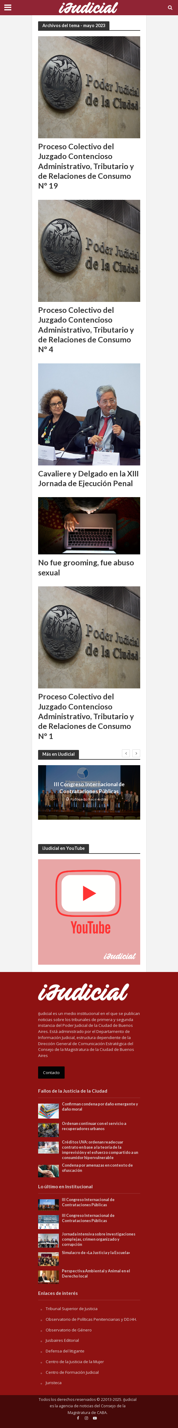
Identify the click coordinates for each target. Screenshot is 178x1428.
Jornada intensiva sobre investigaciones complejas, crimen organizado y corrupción (98, 1239)
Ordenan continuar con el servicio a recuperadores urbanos (94, 1126)
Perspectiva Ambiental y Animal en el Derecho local (96, 1273)
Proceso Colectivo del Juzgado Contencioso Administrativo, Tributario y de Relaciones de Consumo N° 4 (86, 329)
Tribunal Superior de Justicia (72, 1308)
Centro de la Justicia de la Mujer (75, 1361)
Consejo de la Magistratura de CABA (97, 1409)
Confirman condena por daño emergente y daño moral (100, 1107)
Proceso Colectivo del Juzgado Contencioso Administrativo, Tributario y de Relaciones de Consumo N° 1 (86, 716)
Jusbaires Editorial (62, 1340)
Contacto (51, 1072)
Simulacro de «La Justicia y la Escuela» (96, 1252)
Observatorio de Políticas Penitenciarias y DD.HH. (91, 1319)
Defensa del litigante (65, 1351)
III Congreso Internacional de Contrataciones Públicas (89, 787)
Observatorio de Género (69, 1330)
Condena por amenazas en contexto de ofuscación (97, 1168)
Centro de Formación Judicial (72, 1372)
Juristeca (54, 1382)
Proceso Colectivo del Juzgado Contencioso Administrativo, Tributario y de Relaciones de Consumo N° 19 (86, 166)
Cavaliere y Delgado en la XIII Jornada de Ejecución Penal (88, 478)
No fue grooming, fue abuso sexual (86, 567)
